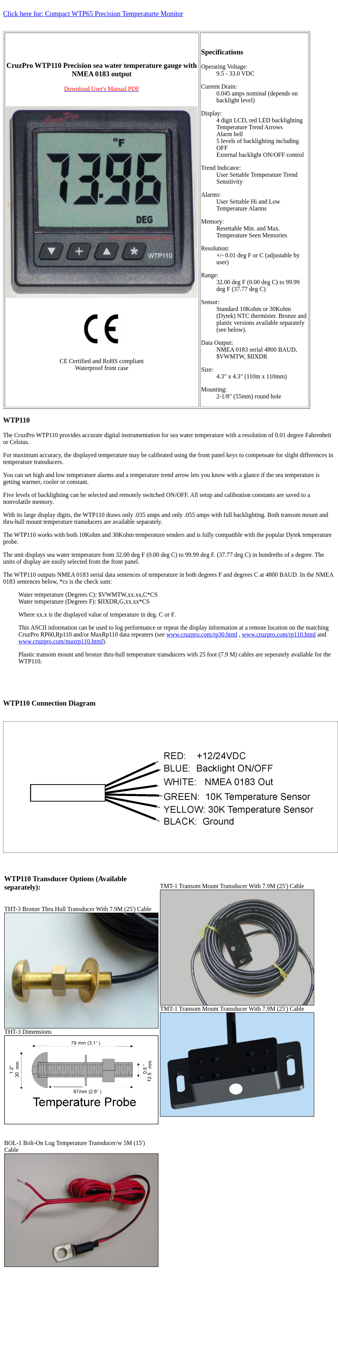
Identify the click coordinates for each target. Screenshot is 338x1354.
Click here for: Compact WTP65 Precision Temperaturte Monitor (93, 14)
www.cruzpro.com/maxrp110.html (60, 641)
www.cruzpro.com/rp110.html (279, 634)
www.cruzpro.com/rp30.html (201, 634)
